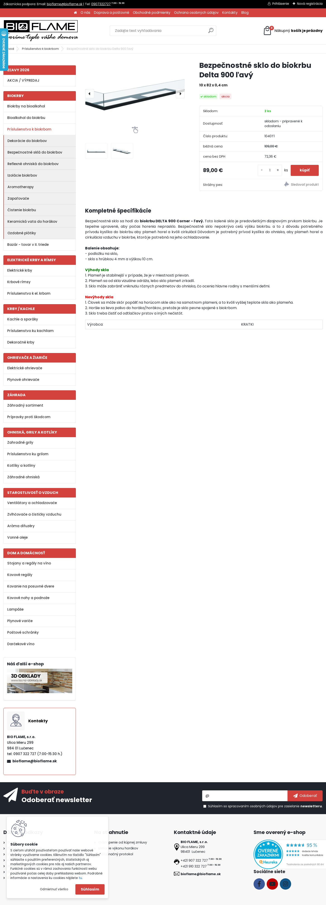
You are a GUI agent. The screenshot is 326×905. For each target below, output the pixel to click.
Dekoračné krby (20, 342)
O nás (85, 12)
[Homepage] (75, 12)
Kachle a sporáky (22, 319)
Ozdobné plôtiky (21, 233)
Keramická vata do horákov (32, 221)
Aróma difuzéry (21, 526)
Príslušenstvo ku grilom (27, 454)
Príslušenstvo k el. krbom (28, 293)
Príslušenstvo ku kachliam (30, 330)
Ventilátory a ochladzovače (32, 502)
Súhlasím (90, 889)
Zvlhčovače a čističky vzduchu (34, 514)
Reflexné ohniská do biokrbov (33, 163)
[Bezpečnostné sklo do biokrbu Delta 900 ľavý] (135, 94)
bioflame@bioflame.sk (64, 4)
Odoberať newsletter (57, 799)
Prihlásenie (280, 3)
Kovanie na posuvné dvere (30, 586)
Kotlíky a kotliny (21, 465)
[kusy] (269, 170)
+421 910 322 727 (194, 866)
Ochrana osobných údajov (196, 12)
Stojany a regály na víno (29, 563)
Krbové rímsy (19, 282)
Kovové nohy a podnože (28, 597)
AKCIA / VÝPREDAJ (23, 80)
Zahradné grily (20, 442)
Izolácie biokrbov (22, 175)
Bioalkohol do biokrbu (26, 117)
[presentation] (89, 93)
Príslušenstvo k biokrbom (40, 49)
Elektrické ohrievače (24, 368)
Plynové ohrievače (23, 379)
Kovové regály (19, 574)
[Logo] (40, 30)
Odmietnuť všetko (54, 889)
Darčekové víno (20, 644)
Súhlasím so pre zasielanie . (265, 806)
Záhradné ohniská (23, 477)
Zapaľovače (18, 198)
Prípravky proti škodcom (28, 417)
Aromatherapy (20, 187)
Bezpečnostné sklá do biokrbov (34, 152)
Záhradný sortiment (25, 405)
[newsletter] (305, 796)
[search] (210, 32)
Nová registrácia (310, 3)
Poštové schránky (23, 632)
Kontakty (230, 12)
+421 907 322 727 (194, 860)
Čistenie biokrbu (21, 210)
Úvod (10, 49)
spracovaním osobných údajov (252, 806)
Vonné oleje (17, 537)
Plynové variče (20, 620)
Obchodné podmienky (151, 12)
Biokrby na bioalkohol (26, 106)
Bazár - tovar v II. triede (28, 244)
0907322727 (101, 4)
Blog (245, 12)
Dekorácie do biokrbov (27, 140)
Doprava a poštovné (111, 12)
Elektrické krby (19, 270)
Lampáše (15, 609)
